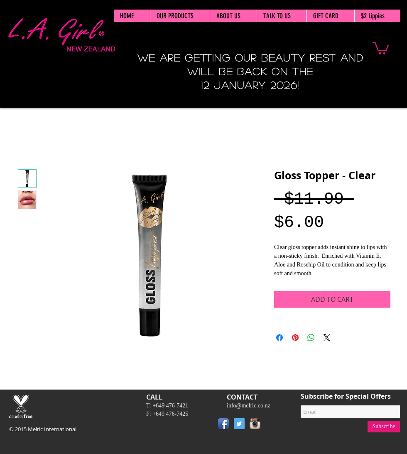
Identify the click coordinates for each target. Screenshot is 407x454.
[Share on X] (327, 338)
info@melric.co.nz (248, 405)
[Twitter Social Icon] (239, 423)
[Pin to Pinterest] (275, 425)
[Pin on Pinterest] (295, 338)
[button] (381, 47)
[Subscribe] (384, 426)
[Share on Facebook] (279, 338)
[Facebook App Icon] (223, 423)
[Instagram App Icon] (255, 423)
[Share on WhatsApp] (311, 338)
